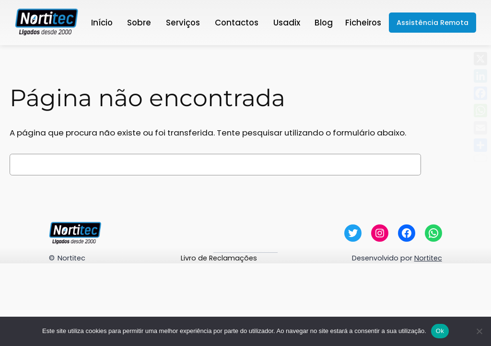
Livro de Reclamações (219, 258)
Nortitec (71, 258)
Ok (440, 330)
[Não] (479, 331)
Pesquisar (453, 164)
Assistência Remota (432, 22)
